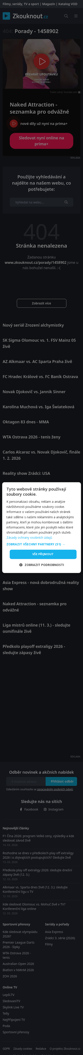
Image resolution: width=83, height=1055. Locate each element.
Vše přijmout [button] (43, 554)
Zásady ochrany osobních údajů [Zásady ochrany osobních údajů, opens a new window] (29, 537)
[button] (41, 544)
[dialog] (41, 527)
